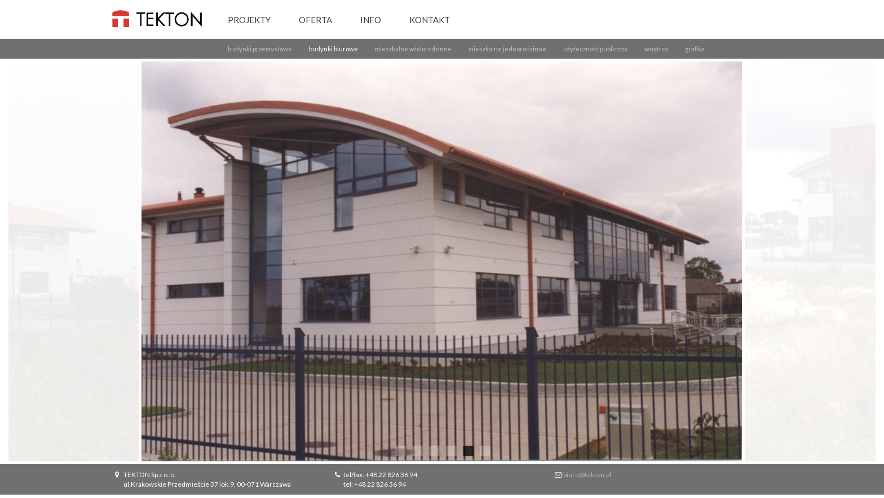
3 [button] (433, 450)
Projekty (249, 20)
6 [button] (484, 450)
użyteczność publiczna (595, 48)
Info (370, 20)
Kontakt (429, 20)
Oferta (315, 20)
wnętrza (656, 48)
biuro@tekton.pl (587, 474)
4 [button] (450, 450)
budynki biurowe (333, 48)
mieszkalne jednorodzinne (507, 48)
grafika (695, 48)
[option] (442, 261)
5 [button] (467, 450)
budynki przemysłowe (260, 48)
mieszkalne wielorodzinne (413, 48)
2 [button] (416, 450)
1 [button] (399, 450)
